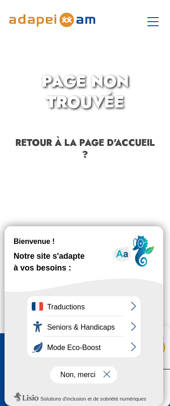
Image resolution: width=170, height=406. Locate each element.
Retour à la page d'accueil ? (85, 148)
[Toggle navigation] (154, 20)
